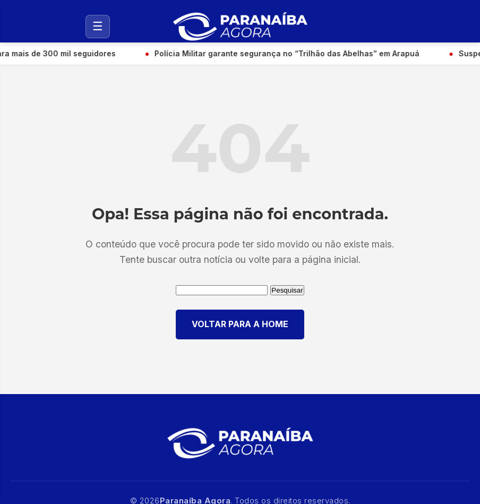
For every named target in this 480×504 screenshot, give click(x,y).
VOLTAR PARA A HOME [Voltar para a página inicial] (240, 324)
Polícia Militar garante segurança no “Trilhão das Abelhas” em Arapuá (287, 53)
